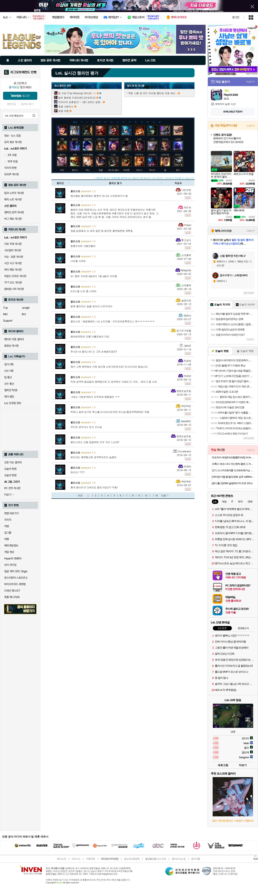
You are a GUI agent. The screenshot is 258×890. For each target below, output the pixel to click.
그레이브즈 (113, 139)
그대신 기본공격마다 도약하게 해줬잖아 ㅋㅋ (95, 396)
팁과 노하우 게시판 (14, 193)
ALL (75, 121)
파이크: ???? (78, 472)
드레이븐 (165, 154)
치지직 (7, 519)
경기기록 (9, 364)
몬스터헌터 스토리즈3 (15, 577)
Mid (5, 314)
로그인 (235, 17)
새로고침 (247, 293)
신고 (188, 197)
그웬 (126, 139)
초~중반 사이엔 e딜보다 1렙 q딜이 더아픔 (94, 276)
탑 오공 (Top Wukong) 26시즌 (75, 93)
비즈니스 (76, 858)
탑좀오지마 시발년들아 (83, 246)
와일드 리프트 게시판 (15, 276)
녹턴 (75, 154)
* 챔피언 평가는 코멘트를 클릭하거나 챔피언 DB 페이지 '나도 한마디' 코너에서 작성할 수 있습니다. (145, 177)
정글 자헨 (63, 110)
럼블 (101, 170)
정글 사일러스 (66, 106)
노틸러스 (62, 154)
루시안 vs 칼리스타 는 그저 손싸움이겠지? (94, 351)
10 (146, 495)
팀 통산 (8, 377)
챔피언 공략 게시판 (14, 212)
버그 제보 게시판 (13, 218)
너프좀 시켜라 (78, 261)
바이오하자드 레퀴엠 (15, 584)
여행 (6, 539)
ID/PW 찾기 (27, 104)
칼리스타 (75, 191)
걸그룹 (7, 532)
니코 (113, 154)
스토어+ (250, 125)
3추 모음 (10, 155)
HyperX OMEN (12, 558)
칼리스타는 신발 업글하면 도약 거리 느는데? (95, 442)
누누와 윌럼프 (88, 154)
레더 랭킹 (9, 396)
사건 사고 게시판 (13, 263)
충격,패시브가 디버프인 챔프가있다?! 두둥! (94, 487)
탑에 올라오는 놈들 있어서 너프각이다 (91, 306)
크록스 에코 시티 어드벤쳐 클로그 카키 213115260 (233, 463)
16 (156, 495)
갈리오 (75, 139)
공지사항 (195, 858)
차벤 (6, 526)
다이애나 (152, 154)
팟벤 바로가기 (11, 513)
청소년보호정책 (131, 858)
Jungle (25, 307)
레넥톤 (126, 170)
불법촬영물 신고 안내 (155, 858)
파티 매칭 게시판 (13, 269)
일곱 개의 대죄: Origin (15, 571)
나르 (139, 139)
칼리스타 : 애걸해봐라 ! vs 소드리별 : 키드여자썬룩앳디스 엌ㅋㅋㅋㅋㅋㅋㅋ (112, 321)
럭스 (88, 170)
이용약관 (90, 858)
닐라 (126, 154)
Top (5, 307)
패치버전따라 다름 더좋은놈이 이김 (90, 336)
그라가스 (101, 139)
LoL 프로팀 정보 (12, 403)
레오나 (139, 170)
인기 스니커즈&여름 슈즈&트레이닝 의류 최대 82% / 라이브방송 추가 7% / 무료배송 (233, 470)
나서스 (165, 139)
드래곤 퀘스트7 (12, 590)
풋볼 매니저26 (12, 597)
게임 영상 (9, 552)
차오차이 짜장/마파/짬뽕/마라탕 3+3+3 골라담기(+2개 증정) (233, 457)
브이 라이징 (10, 564)
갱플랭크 (88, 139)
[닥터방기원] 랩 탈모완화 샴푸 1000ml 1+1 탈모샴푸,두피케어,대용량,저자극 (233, 476)
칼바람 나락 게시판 (14, 289)
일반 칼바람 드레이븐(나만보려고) (77, 97)
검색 (34, 115)
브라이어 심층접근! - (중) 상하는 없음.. (80, 102)
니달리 (101, 154)
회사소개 (61, 858)
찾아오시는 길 (178, 858)
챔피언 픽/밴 (10, 390)
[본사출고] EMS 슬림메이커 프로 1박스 (232, 483)
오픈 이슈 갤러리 (13, 462)
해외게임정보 (11, 545)
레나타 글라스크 (115, 170)
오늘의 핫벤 (10, 468)
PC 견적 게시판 (12, 488)
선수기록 (9, 370)
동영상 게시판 (11, 345)
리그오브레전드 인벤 (23, 72)
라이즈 (178, 154)
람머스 (75, 170)
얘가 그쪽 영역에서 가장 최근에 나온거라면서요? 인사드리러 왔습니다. (109, 366)
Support (7, 320)
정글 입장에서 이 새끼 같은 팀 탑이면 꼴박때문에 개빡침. (102, 230)
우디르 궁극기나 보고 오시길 (86, 427)
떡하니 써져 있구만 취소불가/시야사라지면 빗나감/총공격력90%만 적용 (110, 412)
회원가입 (11, 104)
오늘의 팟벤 (10, 475)
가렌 (62, 139)
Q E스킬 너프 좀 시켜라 (84, 291)
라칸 (62, 170)
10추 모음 (11, 161)
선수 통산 (9, 383)
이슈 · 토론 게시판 (13, 256)
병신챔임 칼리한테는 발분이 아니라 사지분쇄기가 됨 (99, 195)
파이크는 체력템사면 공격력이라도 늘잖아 (94, 457)
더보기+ (250, 81)
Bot (24, 314)
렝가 (178, 170)
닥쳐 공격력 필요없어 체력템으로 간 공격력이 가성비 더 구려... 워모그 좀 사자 (114, 381)
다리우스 (139, 154)
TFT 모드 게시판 (13, 282)
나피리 (178, 139)
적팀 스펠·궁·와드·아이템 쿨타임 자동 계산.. (152, 93)
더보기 (243, 765)
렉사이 (152, 170)
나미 (152, 139)
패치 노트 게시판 (13, 199)
